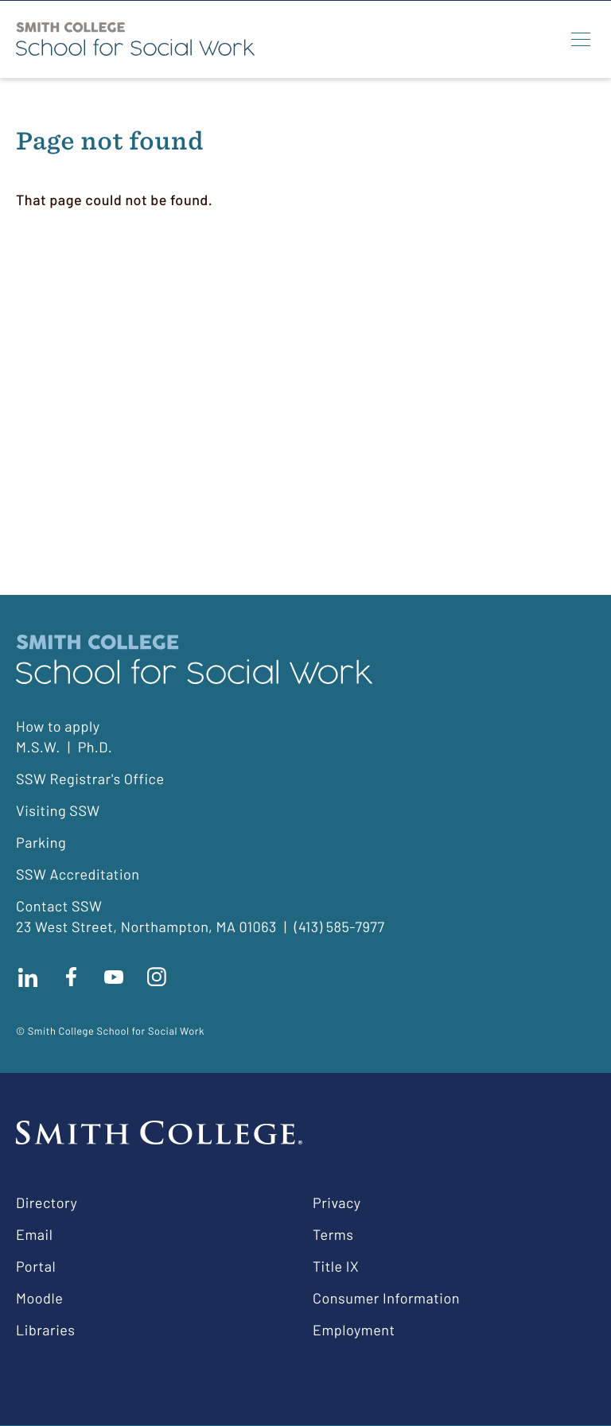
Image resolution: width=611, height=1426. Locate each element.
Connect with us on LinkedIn (28, 977)
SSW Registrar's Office (90, 778)
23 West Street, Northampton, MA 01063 (146, 926)
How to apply (57, 726)
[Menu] (580, 39)
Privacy (337, 1202)
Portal (36, 1266)
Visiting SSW (58, 810)
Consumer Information (386, 1298)
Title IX (336, 1266)
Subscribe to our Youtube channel (114, 977)
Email (34, 1234)
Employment (354, 1330)
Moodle (39, 1298)
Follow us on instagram (157, 977)
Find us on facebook (71, 977)
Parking (41, 842)
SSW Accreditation (78, 874)
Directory (46, 1202)
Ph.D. (95, 747)
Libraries (45, 1330)
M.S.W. (38, 747)
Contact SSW (59, 906)
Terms (333, 1234)
